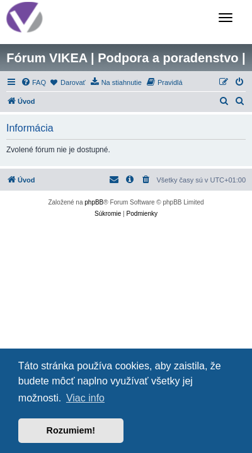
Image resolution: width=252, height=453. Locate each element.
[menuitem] (33, 82)
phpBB (93, 202)
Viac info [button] (85, 398)
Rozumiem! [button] (71, 430)
